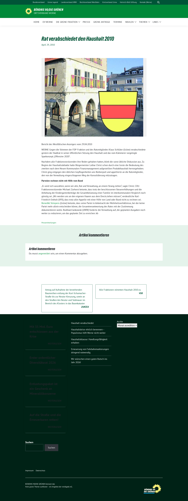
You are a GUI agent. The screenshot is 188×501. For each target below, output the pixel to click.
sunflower (44, 487)
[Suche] (155, 2)
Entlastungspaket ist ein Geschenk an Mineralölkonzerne (43, 389)
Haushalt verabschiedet (82, 323)
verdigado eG (67, 487)
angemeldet (44, 253)
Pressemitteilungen (48, 223)
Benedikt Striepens (50, 203)
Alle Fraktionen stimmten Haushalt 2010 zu (121, 291)
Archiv (120, 321)
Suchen (29, 442)
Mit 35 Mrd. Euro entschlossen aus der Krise (44, 331)
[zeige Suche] (158, 2)
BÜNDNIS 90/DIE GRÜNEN (48, 9)
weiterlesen (54, 343)
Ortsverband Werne (45, 13)
